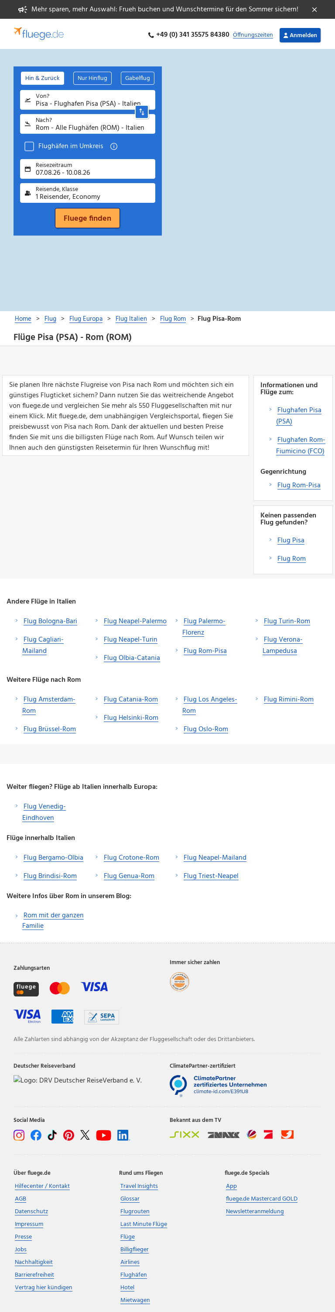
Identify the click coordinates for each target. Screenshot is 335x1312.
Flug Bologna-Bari (50, 619)
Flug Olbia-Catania (132, 656)
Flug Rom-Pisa (299, 483)
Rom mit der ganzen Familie (53, 919)
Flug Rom (291, 556)
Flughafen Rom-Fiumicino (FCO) (300, 443)
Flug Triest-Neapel (211, 874)
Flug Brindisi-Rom (50, 874)
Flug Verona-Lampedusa (283, 643)
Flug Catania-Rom (131, 697)
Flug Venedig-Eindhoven (44, 810)
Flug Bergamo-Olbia (53, 855)
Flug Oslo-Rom (206, 727)
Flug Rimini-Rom (289, 697)
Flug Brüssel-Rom (50, 727)
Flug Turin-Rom (287, 619)
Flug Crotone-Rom (131, 855)
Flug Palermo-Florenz (204, 625)
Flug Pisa (290, 538)
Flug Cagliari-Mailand (43, 643)
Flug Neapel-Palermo (135, 619)
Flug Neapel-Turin (130, 637)
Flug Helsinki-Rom (131, 716)
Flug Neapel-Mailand (215, 855)
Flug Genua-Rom (129, 874)
